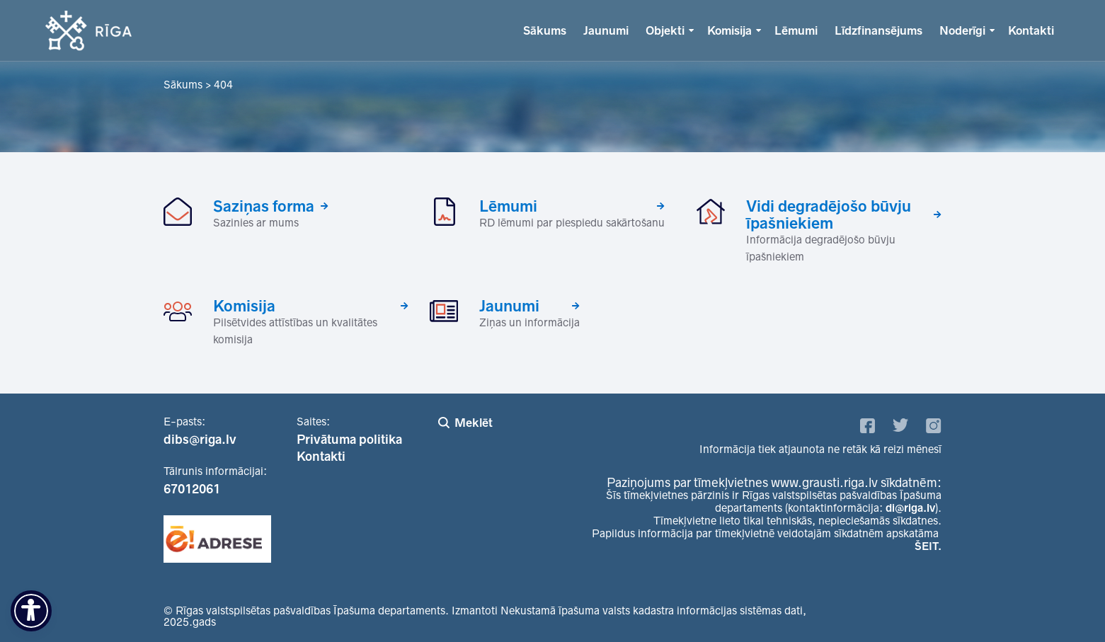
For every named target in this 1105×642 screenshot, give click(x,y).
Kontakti (1031, 30)
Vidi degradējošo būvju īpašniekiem (828, 214)
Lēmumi (796, 30)
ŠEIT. (928, 546)
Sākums (544, 30)
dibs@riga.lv (200, 439)
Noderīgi (962, 30)
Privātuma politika (349, 439)
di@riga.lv (910, 508)
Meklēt (473, 422)
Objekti (665, 30)
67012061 (192, 489)
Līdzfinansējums (878, 30)
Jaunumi (606, 30)
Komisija (729, 30)
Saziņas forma (263, 205)
